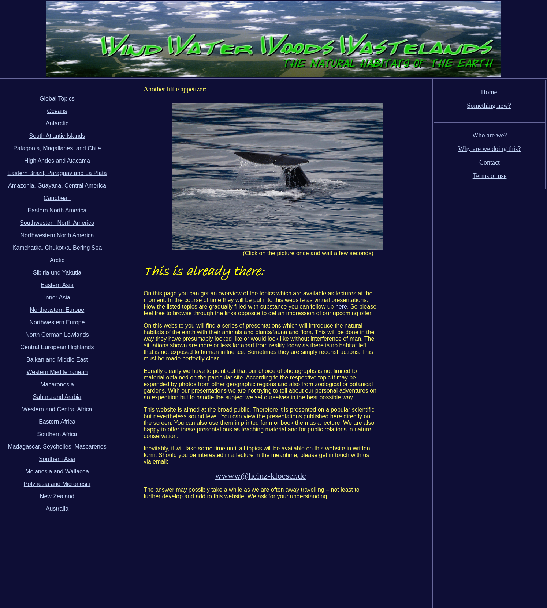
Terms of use (490, 176)
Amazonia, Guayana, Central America (57, 185)
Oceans (57, 111)
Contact (489, 162)
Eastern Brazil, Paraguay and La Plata (57, 173)
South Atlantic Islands (57, 136)
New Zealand (57, 496)
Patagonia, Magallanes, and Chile (57, 148)
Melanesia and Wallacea (57, 471)
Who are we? (489, 135)
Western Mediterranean (57, 372)
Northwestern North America (57, 235)
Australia (57, 509)
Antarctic (57, 123)
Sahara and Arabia (57, 397)
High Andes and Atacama (57, 161)
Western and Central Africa (57, 409)
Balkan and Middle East (57, 359)
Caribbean (57, 198)
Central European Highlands (57, 347)
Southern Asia (57, 459)
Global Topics (57, 98)
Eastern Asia (57, 285)
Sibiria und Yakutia (57, 272)
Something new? (489, 105)
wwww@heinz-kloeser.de (260, 475)
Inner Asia (57, 297)
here (341, 306)
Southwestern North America (57, 223)
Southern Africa (57, 434)
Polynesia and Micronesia (57, 484)
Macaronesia (57, 384)
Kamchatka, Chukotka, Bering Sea (57, 248)
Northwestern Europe (57, 322)
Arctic (57, 260)
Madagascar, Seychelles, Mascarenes (57, 446)
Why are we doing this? (489, 148)
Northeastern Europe (57, 310)
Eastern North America (57, 210)
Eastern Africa (57, 422)
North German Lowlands (57, 335)
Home (489, 92)
